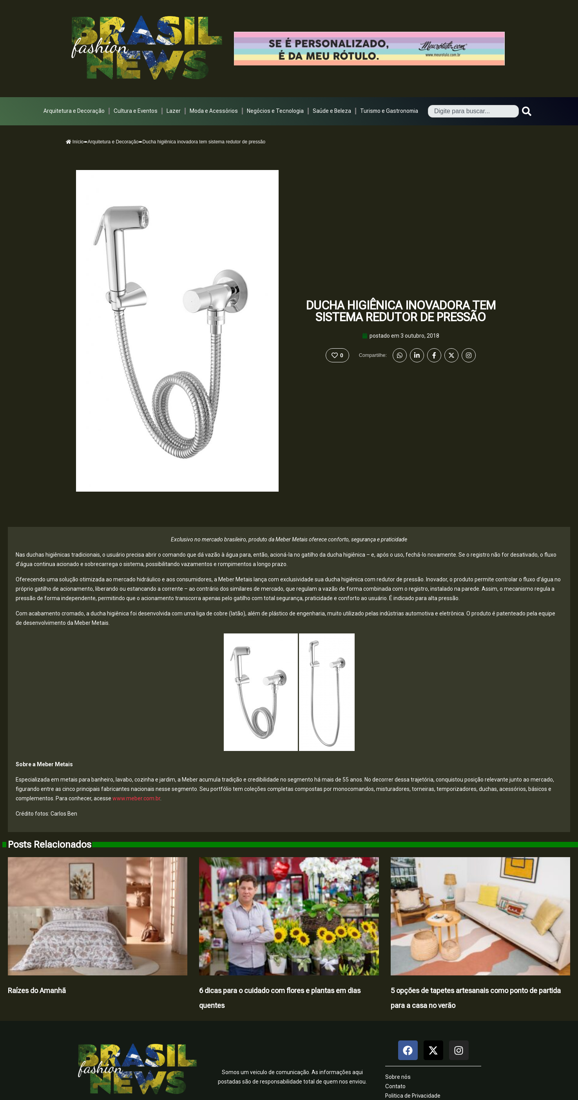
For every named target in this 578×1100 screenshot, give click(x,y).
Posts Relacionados (49, 844)
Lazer (174, 111)
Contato (395, 1086)
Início (75, 142)
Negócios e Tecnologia (275, 111)
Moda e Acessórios (214, 111)
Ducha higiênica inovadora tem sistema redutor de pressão (401, 311)
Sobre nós (398, 1077)
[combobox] (473, 111)
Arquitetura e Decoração (74, 111)
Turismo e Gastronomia (389, 111)
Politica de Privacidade (412, 1096)
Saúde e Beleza (332, 111)
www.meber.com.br (136, 798)
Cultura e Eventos (136, 111)
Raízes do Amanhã (37, 990)
